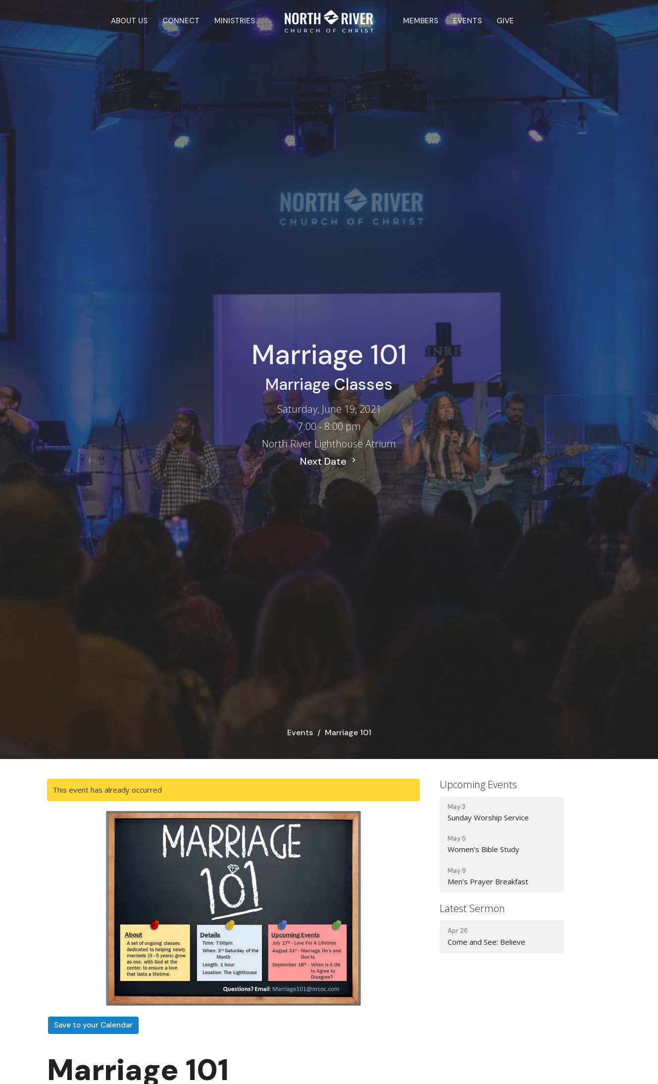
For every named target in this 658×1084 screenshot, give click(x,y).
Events (467, 21)
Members (420, 21)
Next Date (329, 461)
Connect (181, 21)
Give (505, 21)
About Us (129, 21)
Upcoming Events (478, 784)
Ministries (234, 21)
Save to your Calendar (93, 1025)
